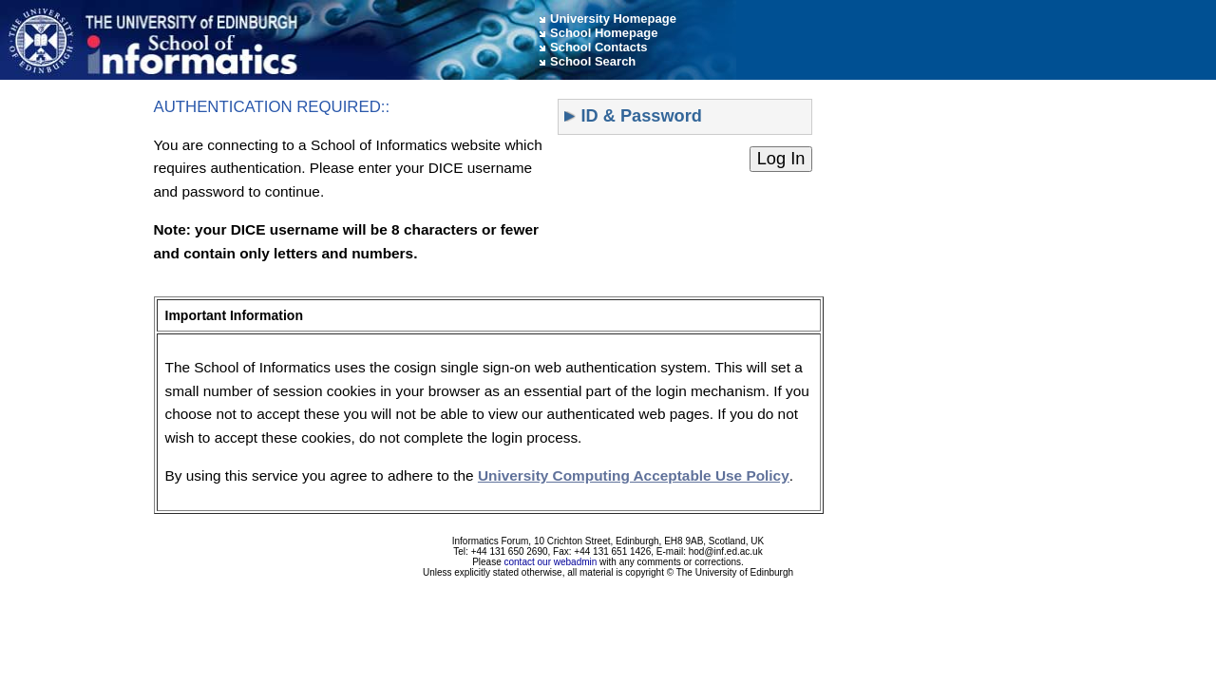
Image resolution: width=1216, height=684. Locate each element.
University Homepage (613, 18)
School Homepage (603, 33)
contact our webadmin (551, 562)
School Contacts (599, 47)
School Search (593, 61)
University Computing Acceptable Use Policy (633, 475)
